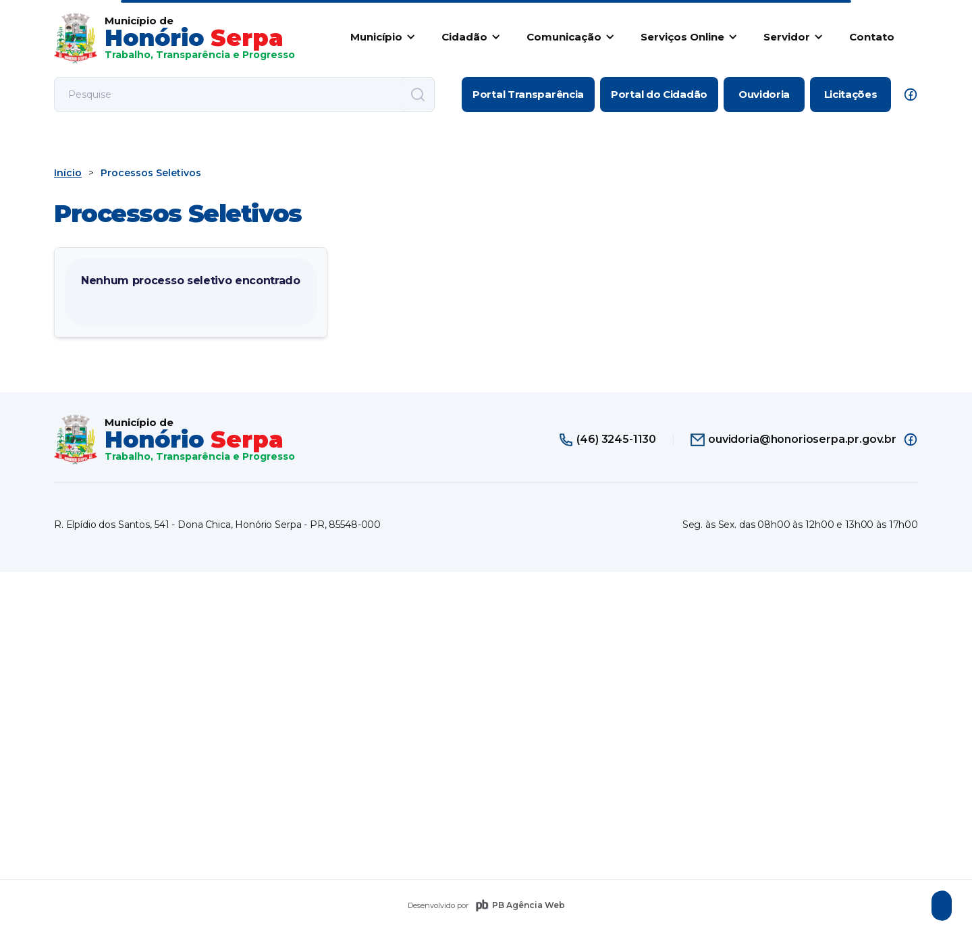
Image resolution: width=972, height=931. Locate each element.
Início (68, 173)
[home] (174, 38)
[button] (380, 36)
